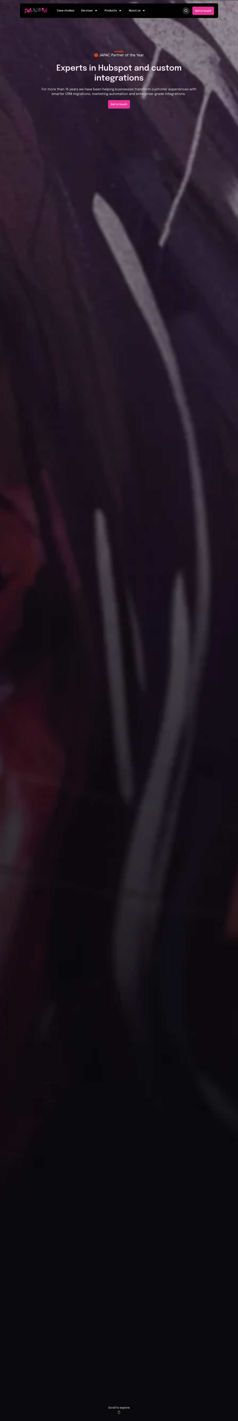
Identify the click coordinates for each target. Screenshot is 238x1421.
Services (89, 11)
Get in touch (203, 11)
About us (137, 11)
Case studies (65, 10)
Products (113, 11)
